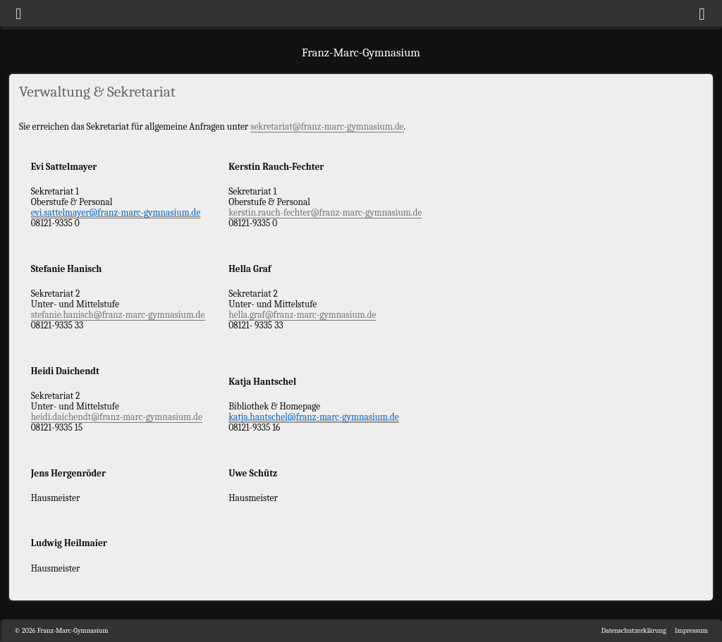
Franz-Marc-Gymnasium (361, 52)
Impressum (691, 630)
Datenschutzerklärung (633, 630)
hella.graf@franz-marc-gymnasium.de (302, 314)
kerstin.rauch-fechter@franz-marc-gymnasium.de (325, 212)
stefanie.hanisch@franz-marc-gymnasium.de (118, 314)
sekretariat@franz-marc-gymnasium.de (326, 126)
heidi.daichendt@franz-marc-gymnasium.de (116, 417)
